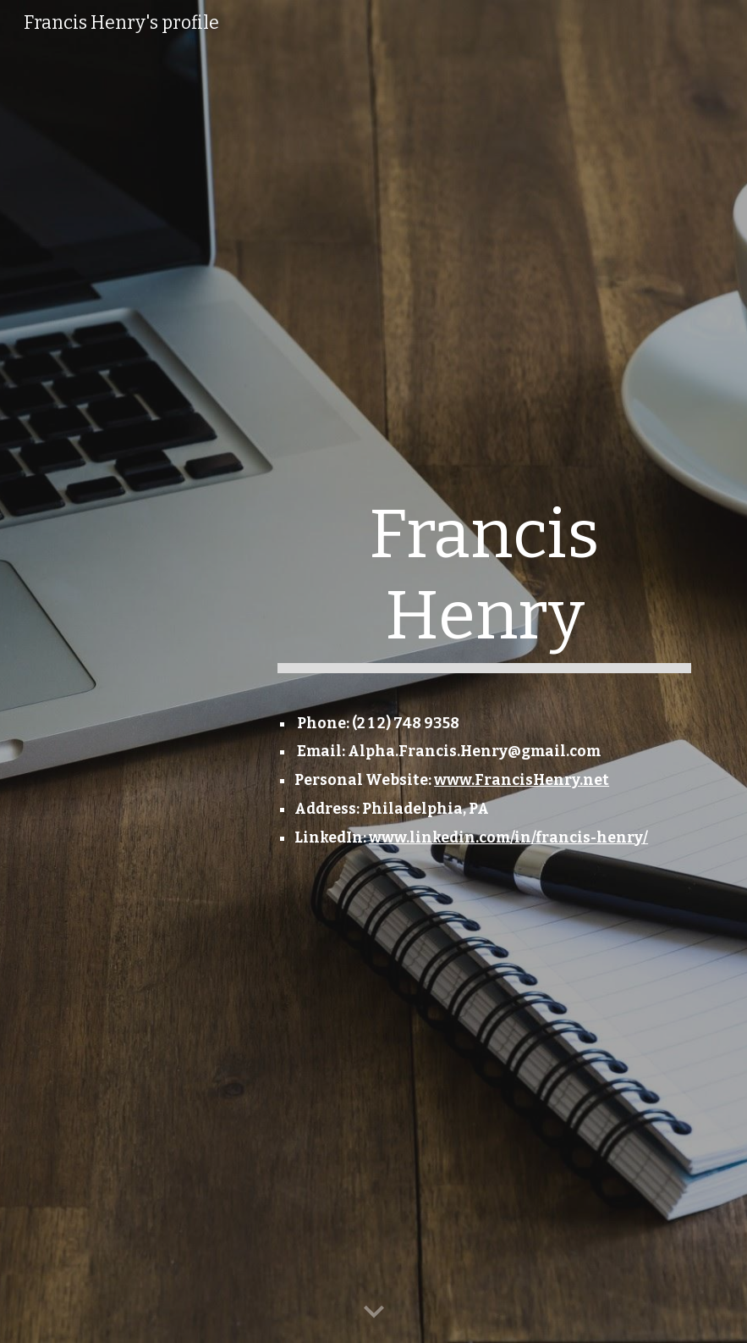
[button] (374, 1312)
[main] (484, 591)
